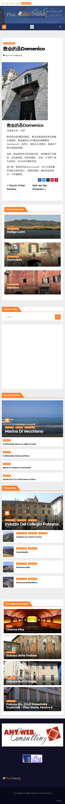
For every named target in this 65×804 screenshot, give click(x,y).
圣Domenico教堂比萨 (13, 55)
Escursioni (19, 427)
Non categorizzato (9, 43)
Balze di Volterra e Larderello (17, 468)
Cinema (9, 626)
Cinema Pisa (15, 629)
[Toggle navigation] (32, 26)
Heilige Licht (16, 232)
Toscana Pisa (32, 520)
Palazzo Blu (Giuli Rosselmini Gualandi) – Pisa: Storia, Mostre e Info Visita (29, 707)
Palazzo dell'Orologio (21, 681)
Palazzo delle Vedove (21, 655)
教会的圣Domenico (24, 49)
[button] (60, 27)
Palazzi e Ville (22, 520)
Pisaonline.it (47, 793)
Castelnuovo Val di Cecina (28, 537)
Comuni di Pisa (10, 520)
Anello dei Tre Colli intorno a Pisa (19, 479)
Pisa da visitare (29, 427)
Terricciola (14, 259)
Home (59, 801)
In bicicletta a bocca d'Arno (16, 456)
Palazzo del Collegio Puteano (31, 524)
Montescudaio (23, 567)
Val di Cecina (43, 533)
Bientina (13, 287)
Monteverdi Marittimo (26, 582)
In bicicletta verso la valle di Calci (19, 444)
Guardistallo (22, 552)
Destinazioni (9, 427)
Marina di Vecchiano (24, 431)
